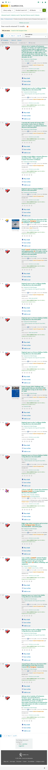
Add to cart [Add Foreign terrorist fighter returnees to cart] (26, 185)
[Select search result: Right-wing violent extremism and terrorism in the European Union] (0, 523)
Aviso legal (12, 761)
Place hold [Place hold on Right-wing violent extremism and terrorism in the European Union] (26, 548)
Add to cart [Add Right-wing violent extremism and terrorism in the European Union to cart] (26, 554)
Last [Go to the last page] (19, 35)
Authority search (15, 15)
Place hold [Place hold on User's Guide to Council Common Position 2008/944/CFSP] (26, 585)
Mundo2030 (26, 406)
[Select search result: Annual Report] (0, 663)
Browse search (30, 15)
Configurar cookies (40, 761)
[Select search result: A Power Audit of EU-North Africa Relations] (0, 489)
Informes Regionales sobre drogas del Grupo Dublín (35, 93)
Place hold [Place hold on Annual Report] (26, 686)
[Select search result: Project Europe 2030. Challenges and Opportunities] (0, 386)
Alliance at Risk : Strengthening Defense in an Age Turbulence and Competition (35, 221)
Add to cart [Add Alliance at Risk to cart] (26, 246)
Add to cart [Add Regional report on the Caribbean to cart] (26, 119)
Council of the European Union (19, 30)
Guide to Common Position (32, 568)
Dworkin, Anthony (34, 494)
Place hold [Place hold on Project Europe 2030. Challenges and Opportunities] (26, 412)
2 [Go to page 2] (4, 35)
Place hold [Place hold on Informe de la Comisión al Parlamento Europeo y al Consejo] (26, 724)
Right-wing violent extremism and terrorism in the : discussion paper (35, 525)
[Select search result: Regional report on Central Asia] (0, 595)
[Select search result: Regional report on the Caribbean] (0, 88)
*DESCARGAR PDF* (33, 298)
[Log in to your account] (42, 2)
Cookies (25, 761)
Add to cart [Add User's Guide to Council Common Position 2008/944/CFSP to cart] (26, 591)
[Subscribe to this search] (27, 26)
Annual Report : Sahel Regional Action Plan (34, 665)
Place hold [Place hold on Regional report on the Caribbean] (26, 112)
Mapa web (6, 761)
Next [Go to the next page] (13, 35)
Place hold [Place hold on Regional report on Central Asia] (26, 619)
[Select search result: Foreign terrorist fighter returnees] (0, 156)
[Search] (44, 10)
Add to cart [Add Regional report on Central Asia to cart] (26, 626)
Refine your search (24, 22)
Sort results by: (28, 34)
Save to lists (26, 81)
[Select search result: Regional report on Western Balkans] (0, 188)
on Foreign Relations (31, 496)
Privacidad (18, 761)
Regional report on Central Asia (33, 595)
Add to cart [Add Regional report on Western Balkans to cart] (26, 215)
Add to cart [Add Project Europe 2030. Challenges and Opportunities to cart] (26, 418)
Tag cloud (22, 15)
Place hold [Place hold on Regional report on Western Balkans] (26, 209)
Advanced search (5, 15)
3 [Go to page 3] (4, 735)
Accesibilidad (31, 761)
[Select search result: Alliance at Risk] (0, 219)
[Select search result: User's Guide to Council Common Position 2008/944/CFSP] (0, 557)
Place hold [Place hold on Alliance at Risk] (26, 240)
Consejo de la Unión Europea (30, 59)
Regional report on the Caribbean (34, 89)
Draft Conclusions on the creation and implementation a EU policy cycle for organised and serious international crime (34, 252)
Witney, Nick (26, 494)
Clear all (19, 40)
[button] (6, 2)
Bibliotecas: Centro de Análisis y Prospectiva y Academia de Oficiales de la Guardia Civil (3, 2)
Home (2, 19)
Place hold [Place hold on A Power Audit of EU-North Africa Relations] (26, 513)
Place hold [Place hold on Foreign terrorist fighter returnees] (26, 179)
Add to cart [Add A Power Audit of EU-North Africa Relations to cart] (26, 519)
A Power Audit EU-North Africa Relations (35, 491)
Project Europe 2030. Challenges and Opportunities (34, 389)
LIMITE (26, 530)
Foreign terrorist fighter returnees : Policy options (34, 158)
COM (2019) (27, 61)
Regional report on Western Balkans (32, 189)
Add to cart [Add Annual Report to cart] (26, 692)
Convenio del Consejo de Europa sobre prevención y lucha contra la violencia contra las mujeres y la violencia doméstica (34, 125)
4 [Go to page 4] (9, 35)
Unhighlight (4, 40)
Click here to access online (34, 68)
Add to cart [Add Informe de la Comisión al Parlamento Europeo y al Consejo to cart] (26, 731)
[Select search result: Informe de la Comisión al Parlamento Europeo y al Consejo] (0, 696)
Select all (13, 40)
